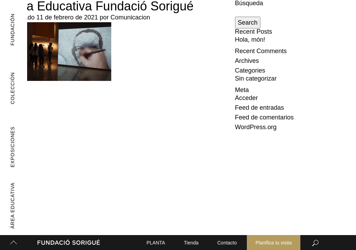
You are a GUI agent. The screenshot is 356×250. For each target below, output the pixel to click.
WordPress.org (256, 127)
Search (248, 22)
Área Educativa (10, 206)
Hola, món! (250, 39)
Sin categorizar (256, 78)
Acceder (246, 97)
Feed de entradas (259, 107)
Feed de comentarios (264, 117)
